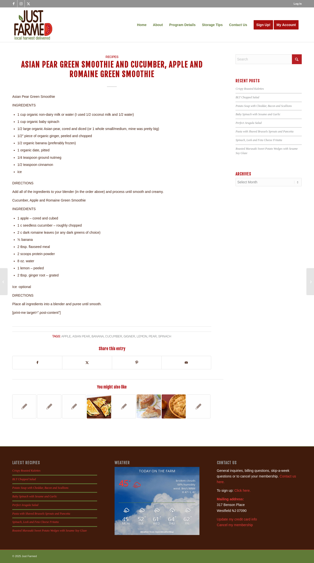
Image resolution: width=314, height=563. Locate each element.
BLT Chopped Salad (247, 97)
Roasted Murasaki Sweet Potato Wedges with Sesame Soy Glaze (49, 530)
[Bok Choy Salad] (4, 281)
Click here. (242, 490)
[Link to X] (28, 3)
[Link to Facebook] (13, 3)
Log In (298, 3)
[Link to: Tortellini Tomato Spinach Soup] (24, 406)
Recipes (111, 57)
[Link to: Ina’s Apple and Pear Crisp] (198, 406)
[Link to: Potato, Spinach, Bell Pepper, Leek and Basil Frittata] (49, 406)
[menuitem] (296, 3)
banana (98, 336)
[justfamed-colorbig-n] (33, 25)
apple (66, 336)
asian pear (81, 336)
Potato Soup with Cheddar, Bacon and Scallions (264, 106)
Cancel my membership (235, 525)
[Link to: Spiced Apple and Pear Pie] (174, 406)
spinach (164, 336)
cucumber (113, 336)
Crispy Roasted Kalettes (250, 88)
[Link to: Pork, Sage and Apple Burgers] (74, 406)
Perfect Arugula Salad (249, 123)
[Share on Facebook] (37, 362)
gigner (129, 336)
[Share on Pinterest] (136, 362)
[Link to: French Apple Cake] (149, 406)
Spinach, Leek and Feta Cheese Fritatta (259, 140)
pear (153, 336)
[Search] (269, 59)
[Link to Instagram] (21, 3)
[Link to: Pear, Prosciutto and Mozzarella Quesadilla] (99, 406)
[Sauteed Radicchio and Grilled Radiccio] (310, 281)
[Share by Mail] (186, 362)
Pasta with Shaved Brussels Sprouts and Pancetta (264, 131)
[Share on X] (87, 362)
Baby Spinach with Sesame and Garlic (258, 114)
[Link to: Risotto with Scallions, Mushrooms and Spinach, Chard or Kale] (124, 406)
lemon (142, 336)
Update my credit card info (237, 519)
